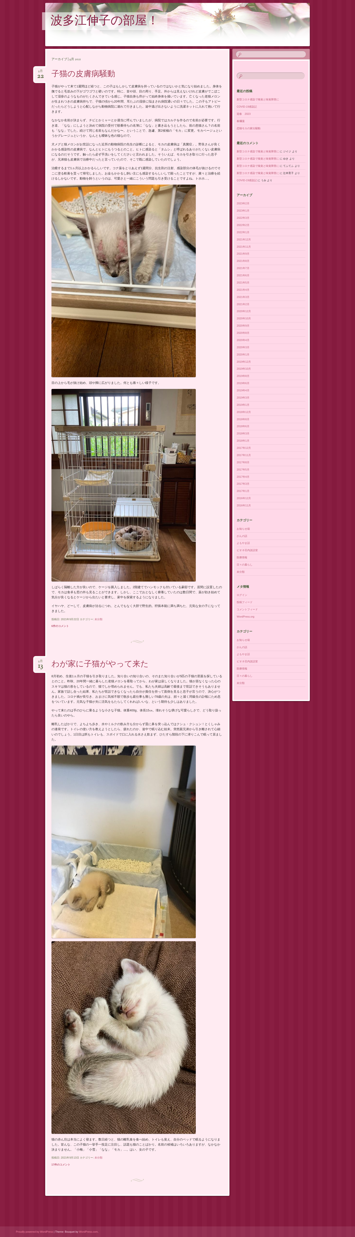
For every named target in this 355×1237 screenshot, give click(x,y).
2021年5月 (243, 282)
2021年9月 (243, 253)
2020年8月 (243, 332)
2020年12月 (244, 311)
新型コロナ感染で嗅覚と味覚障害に (258, 99)
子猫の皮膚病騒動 (83, 74)
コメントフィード (247, 609)
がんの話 (242, 536)
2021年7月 (243, 268)
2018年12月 (244, 412)
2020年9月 (243, 325)
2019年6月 (243, 383)
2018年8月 (243, 419)
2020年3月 (243, 347)
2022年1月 (243, 232)
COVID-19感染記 (247, 106)
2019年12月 (244, 361)
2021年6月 (243, 275)
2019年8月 (243, 375)
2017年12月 (244, 447)
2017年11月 (244, 455)
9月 (40, 72)
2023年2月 (243, 203)
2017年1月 (243, 491)
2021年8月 (243, 260)
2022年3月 (243, 217)
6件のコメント (60, 626)
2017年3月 (243, 483)
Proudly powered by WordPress (34, 1231)
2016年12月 (244, 498)
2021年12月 (244, 239)
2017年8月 (243, 462)
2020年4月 (243, 340)
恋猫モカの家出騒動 (248, 128)
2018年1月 (243, 440)
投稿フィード (245, 602)
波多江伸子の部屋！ (105, 21)
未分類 (98, 619)
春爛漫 (241, 121)
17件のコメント (60, 1164)
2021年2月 (243, 304)
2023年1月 (243, 210)
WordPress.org (245, 616)
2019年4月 (243, 390)
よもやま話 (243, 542)
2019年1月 (243, 404)
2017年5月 (243, 469)
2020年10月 (244, 318)
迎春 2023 (243, 113)
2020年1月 (243, 354)
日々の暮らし (245, 564)
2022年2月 (243, 225)
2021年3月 (243, 297)
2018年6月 (243, 426)
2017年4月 (243, 476)
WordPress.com (88, 1231)
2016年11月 (244, 505)
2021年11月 (244, 246)
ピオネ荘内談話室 (247, 550)
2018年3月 (243, 433)
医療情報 (242, 557)
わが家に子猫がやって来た (100, 664)
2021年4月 (243, 289)
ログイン (242, 594)
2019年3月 (243, 397)
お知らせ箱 (243, 528)
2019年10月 (244, 368)
